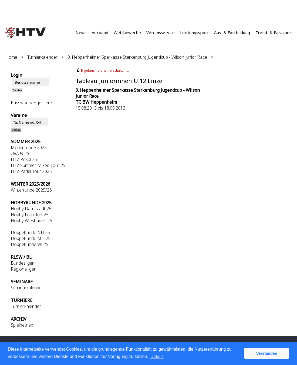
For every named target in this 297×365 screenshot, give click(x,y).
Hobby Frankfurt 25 (30, 215)
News (81, 32)
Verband (100, 32)
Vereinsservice (160, 32)
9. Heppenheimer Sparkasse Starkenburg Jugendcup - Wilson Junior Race (137, 57)
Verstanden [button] (266, 353)
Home (11, 57)
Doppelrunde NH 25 (30, 232)
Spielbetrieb (22, 325)
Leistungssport (194, 32)
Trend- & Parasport (274, 32)
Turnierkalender (42, 57)
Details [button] (157, 356)
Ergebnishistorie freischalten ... (105, 70)
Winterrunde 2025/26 (31, 190)
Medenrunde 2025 (29, 147)
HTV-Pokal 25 (24, 159)
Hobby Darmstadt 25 (31, 209)
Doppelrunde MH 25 (30, 238)
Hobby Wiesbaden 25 (31, 220)
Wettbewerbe (127, 32)
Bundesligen (23, 263)
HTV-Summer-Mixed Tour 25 (38, 165)
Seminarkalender (27, 288)
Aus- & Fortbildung (232, 32)
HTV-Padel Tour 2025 (31, 171)
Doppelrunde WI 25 (29, 244)
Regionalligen (23, 269)
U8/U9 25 (20, 153)
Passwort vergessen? (31, 103)
